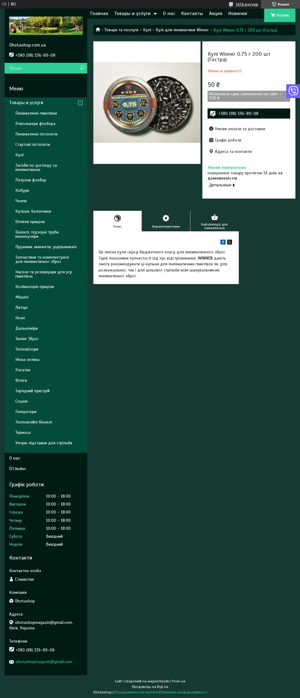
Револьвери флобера (35, 123)
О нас (169, 13)
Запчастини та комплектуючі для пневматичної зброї (42, 259)
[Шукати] (82, 68)
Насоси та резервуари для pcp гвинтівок (43, 274)
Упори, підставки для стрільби (43, 443)
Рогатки (22, 370)
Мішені (21, 297)
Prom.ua (178, 681)
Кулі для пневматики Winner (182, 29)
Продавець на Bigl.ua (150, 687)
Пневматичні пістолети (36, 134)
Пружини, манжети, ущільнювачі (46, 246)
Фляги (21, 380)
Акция (215, 13)
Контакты (192, 13)
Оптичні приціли (30, 221)
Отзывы (17, 468)
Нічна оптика (27, 359)
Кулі (147, 29)
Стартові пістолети (32, 144)
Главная (99, 13)
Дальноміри (26, 328)
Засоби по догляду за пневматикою (36, 167)
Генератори (25, 411)
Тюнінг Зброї (27, 338)
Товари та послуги (121, 29)
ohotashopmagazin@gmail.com (43, 661)
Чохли (21, 200)
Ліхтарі (21, 307)
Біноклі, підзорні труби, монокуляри (37, 234)
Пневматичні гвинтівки (36, 113)
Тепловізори (26, 349)
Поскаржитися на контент (136, 692)
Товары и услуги (132, 13)
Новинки (237, 13)
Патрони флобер (30, 180)
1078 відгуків (247, 4)
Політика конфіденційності (184, 692)
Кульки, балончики (33, 211)
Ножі (20, 318)
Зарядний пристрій (32, 390)
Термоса (23, 432)
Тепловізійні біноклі (33, 422)
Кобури (22, 190)
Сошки (21, 401)
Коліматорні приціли (34, 286)
